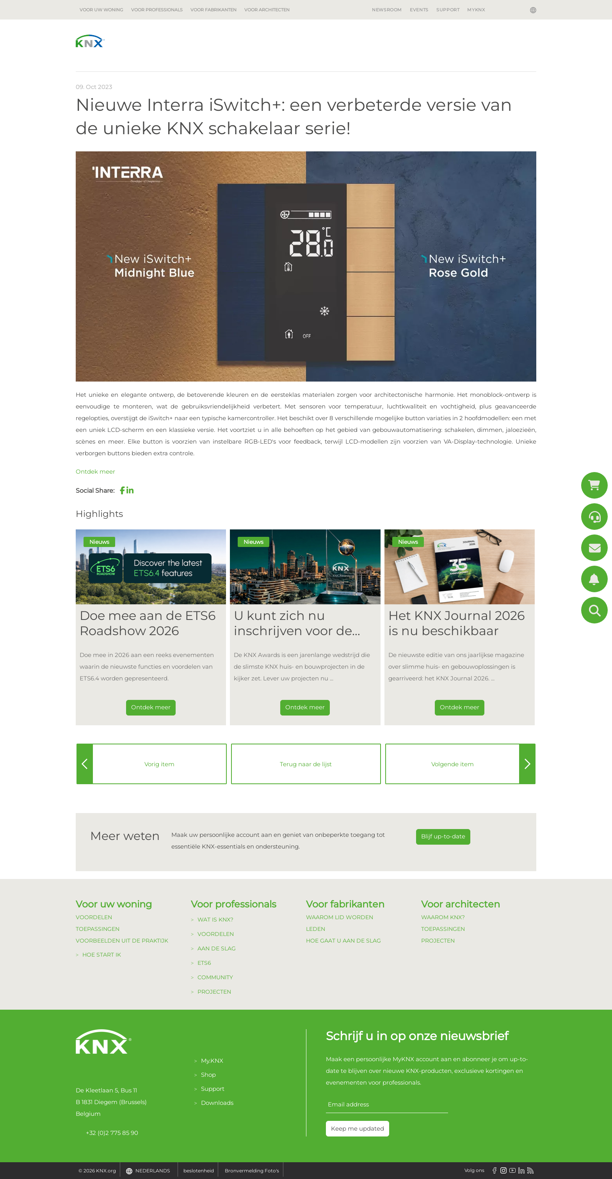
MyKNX (476, 9)
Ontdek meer (95, 471)
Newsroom (387, 9)
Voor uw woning (101, 9)
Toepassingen (97, 928)
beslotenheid (198, 1171)
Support (447, 9)
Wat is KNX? (215, 919)
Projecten (214, 991)
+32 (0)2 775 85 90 (107, 1133)
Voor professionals (157, 9)
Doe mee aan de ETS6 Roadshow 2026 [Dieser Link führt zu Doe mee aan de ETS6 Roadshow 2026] (147, 623)
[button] (122, 490)
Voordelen (94, 917)
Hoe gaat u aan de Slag (343, 940)
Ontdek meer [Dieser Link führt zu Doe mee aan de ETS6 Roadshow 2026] (151, 707)
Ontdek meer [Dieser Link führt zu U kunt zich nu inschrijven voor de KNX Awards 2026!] (305, 707)
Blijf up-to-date (443, 836)
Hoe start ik (101, 954)
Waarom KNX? (443, 917)
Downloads (217, 1102)
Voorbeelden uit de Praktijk (122, 940)
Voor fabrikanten (213, 9)
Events (419, 9)
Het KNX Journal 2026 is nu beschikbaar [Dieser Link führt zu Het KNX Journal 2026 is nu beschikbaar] (456, 623)
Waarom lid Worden (339, 917)
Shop (208, 1074)
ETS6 (204, 962)
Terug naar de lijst (306, 764)
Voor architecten (267, 9)
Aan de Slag (216, 948)
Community (215, 977)
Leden (315, 928)
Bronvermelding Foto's (252, 1171)
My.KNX (212, 1060)
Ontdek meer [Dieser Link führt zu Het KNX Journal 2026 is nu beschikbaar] (459, 707)
